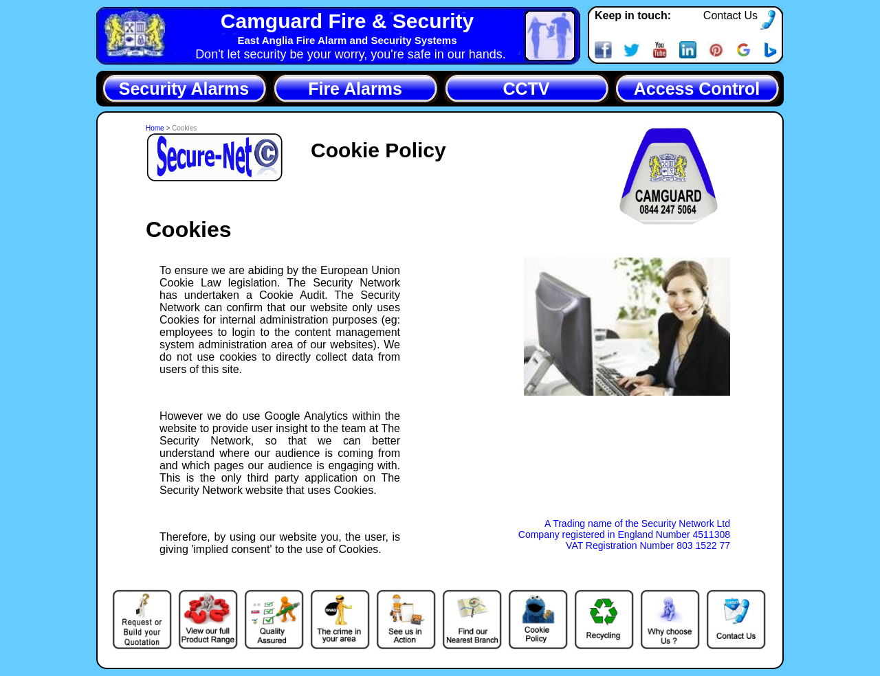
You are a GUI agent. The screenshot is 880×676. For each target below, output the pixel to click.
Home (156, 128)
